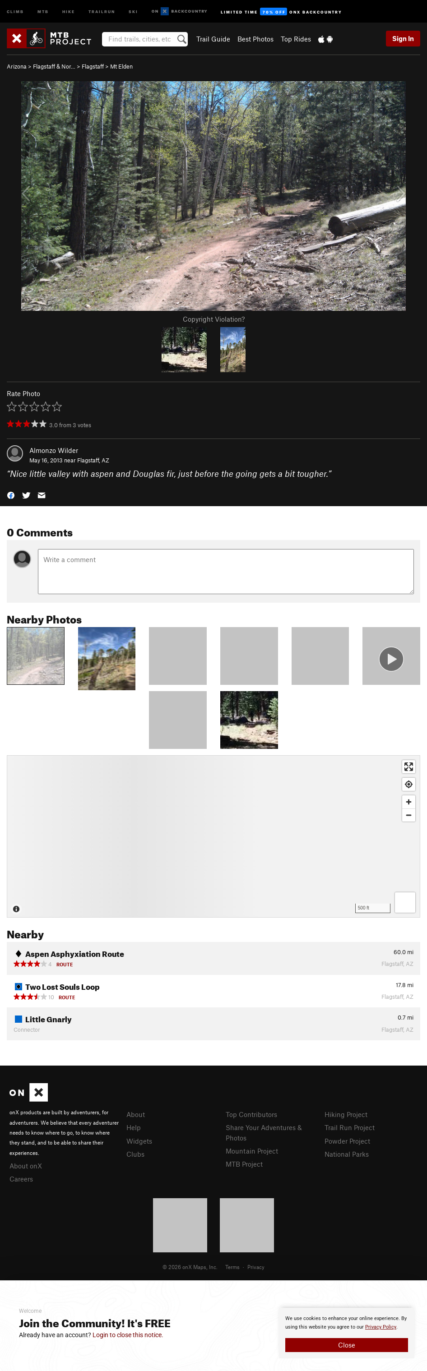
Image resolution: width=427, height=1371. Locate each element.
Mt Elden (121, 66)
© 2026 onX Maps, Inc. (190, 1267)
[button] (11, 494)
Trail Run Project (350, 1127)
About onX (25, 1166)
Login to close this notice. (128, 1335)
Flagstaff (93, 66)
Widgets (139, 1141)
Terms (232, 1267)
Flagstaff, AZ (93, 460)
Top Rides (296, 39)
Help (133, 1127)
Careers (21, 1179)
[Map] (213, 836)
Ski (133, 11)
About (135, 1114)
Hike (68, 11)
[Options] (405, 902)
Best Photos (255, 39)
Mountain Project (252, 1151)
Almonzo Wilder (53, 450)
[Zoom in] (408, 801)
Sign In (403, 38)
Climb (15, 11)
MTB (43, 11)
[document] (346, 1333)
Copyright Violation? (214, 319)
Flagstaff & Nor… (54, 66)
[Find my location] (408, 784)
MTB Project (244, 1164)
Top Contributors (251, 1114)
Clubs (135, 1154)
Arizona (17, 66)
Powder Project (347, 1141)
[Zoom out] (408, 815)
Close (346, 1345)
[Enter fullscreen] (408, 766)
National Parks (347, 1154)
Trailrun (101, 11)
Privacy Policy (380, 1327)
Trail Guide (213, 39)
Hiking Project (346, 1114)
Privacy (256, 1267)
